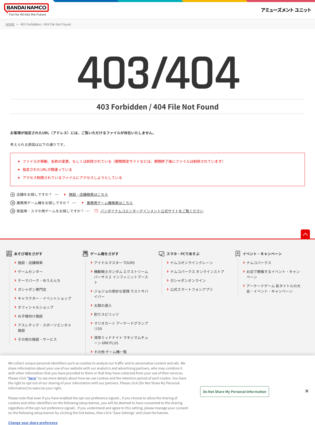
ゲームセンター (30, 271)
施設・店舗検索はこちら (88, 194)
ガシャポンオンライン (188, 280)
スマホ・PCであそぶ (182, 253)
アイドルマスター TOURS (114, 262)
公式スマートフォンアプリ (191, 289)
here (32, 381)
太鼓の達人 (103, 305)
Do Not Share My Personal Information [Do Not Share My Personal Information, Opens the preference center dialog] (234, 395)
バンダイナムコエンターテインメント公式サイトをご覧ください (151, 210)
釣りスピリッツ (106, 314)
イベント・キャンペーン (262, 253)
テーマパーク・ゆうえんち (39, 280)
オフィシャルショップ (35, 307)
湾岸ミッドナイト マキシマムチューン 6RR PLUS (121, 340)
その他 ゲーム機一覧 (110, 351)
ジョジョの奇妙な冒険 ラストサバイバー (121, 294)
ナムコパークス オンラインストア (197, 271)
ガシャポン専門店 (32, 289)
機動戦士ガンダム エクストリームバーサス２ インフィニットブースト (121, 277)
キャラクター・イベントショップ (44, 298)
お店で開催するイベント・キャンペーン (273, 274)
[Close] (306, 395)
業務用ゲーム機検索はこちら (110, 202)
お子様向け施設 (30, 316)
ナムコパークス (258, 262)
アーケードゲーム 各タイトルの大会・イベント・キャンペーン (273, 288)
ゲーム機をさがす (104, 253)
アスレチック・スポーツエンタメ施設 (44, 327)
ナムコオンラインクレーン (191, 262)
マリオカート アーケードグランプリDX (121, 326)
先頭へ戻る (305, 234)
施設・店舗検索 (30, 262)
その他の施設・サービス (37, 339)
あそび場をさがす (28, 253)
